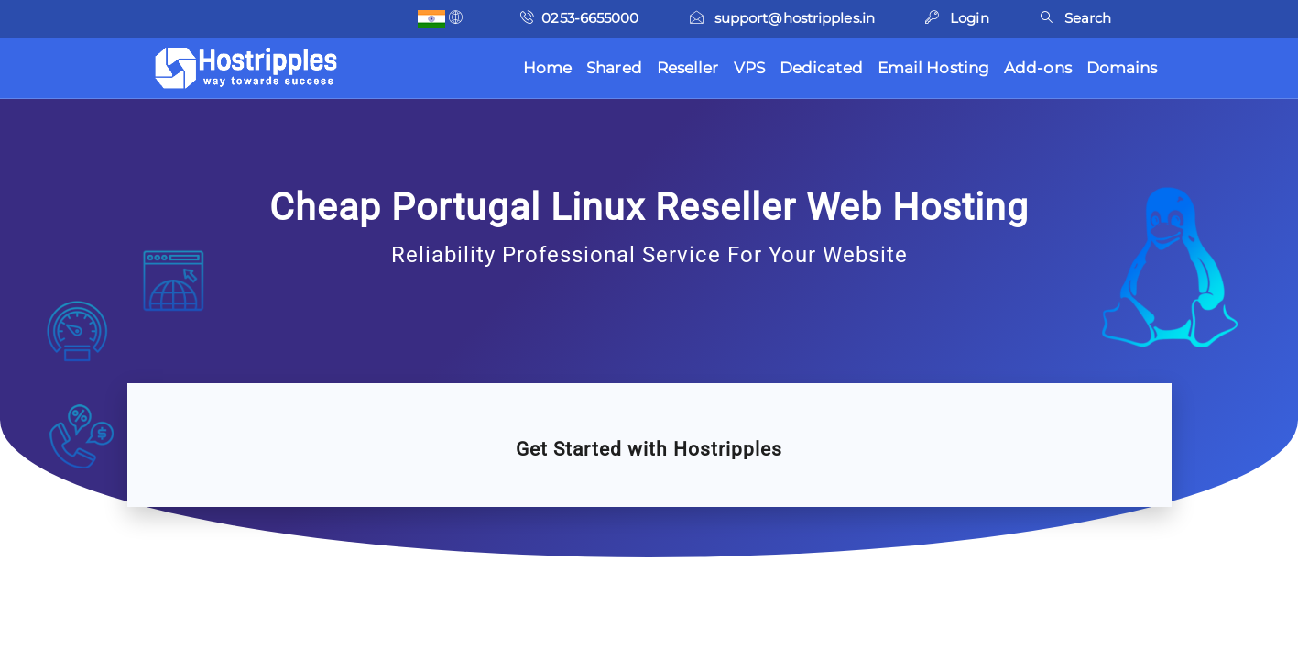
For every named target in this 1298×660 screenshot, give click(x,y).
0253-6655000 (579, 18)
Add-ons (1038, 68)
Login (957, 18)
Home (547, 68)
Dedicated (821, 68)
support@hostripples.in (782, 18)
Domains (1122, 68)
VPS (749, 68)
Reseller (688, 68)
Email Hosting (933, 68)
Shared (614, 68)
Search (1076, 18)
